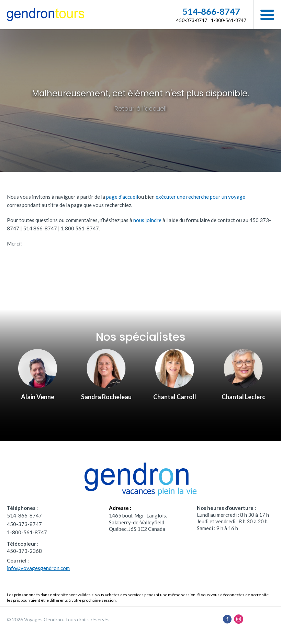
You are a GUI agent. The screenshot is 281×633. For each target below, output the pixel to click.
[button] (267, 14)
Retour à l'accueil (140, 108)
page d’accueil (122, 197)
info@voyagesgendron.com (38, 568)
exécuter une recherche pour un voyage (200, 197)
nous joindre (147, 220)
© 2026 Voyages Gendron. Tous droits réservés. (59, 619)
